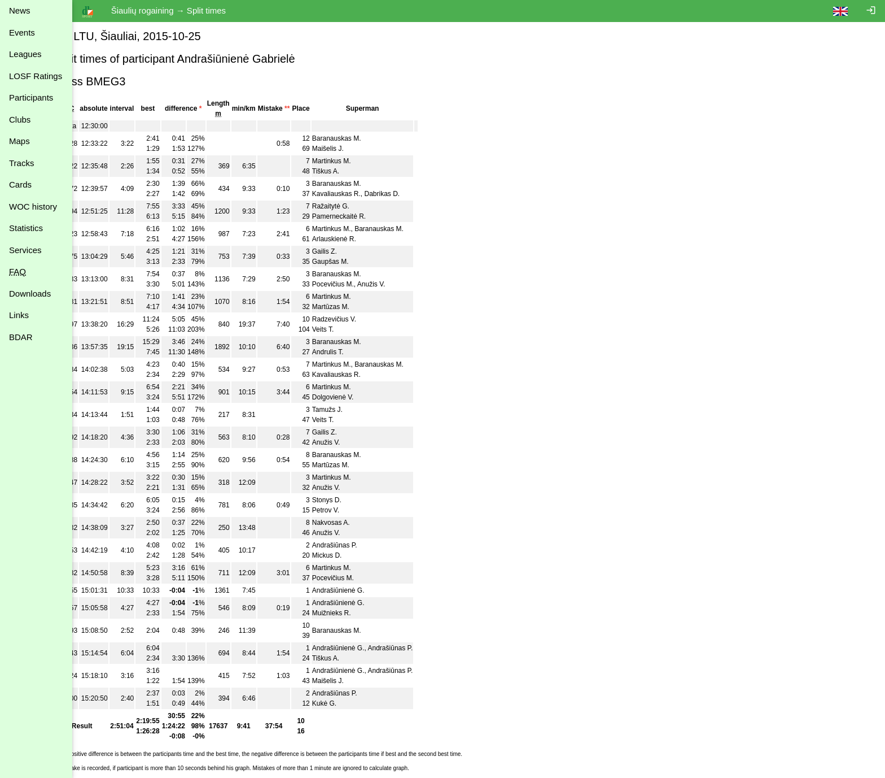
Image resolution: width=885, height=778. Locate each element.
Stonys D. (353, 500)
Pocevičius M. (359, 284)
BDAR (21, 337)
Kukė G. (351, 703)
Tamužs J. (354, 410)
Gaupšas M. (357, 262)
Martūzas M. (357, 307)
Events (22, 32)
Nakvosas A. (357, 523)
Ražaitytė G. (357, 206)
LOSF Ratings (35, 76)
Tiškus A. (352, 171)
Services (25, 250)
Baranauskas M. (363, 138)
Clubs (19, 119)
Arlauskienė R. (361, 239)
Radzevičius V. (361, 319)
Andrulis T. (354, 352)
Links (19, 315)
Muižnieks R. (358, 613)
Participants (31, 97)
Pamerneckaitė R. (365, 216)
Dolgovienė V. (359, 397)
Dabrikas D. (409, 194)
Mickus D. (354, 555)
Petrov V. (352, 510)
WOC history (33, 206)
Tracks (21, 163)
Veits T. (349, 329)
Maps (19, 141)
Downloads (30, 293)
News (19, 10)
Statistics (26, 228)
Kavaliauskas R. (363, 194)
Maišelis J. (354, 149)
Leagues (25, 54)
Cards (20, 184)
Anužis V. (398, 284)
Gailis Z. (351, 251)
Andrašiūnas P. (361, 545)
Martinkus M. (358, 161)
